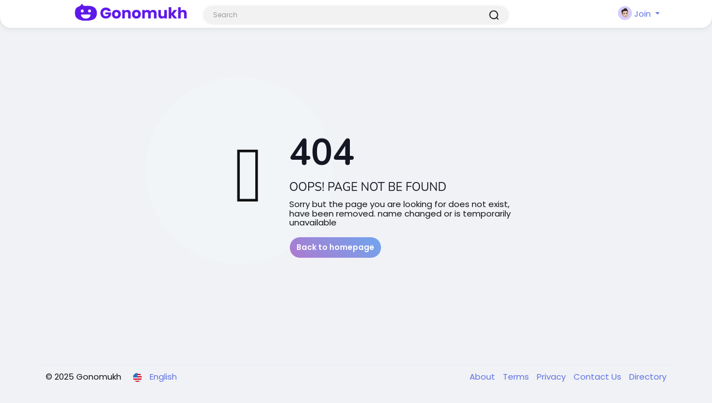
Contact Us (598, 376)
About (483, 376)
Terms (517, 376)
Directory (647, 376)
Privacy (552, 376)
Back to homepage (335, 247)
